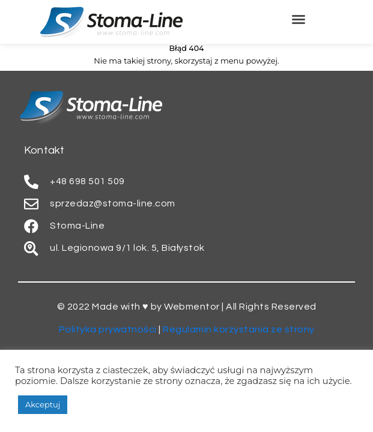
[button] (298, 19)
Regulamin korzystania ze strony (239, 329)
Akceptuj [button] (42, 404)
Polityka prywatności (108, 329)
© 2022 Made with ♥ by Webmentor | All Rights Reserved (187, 306)
